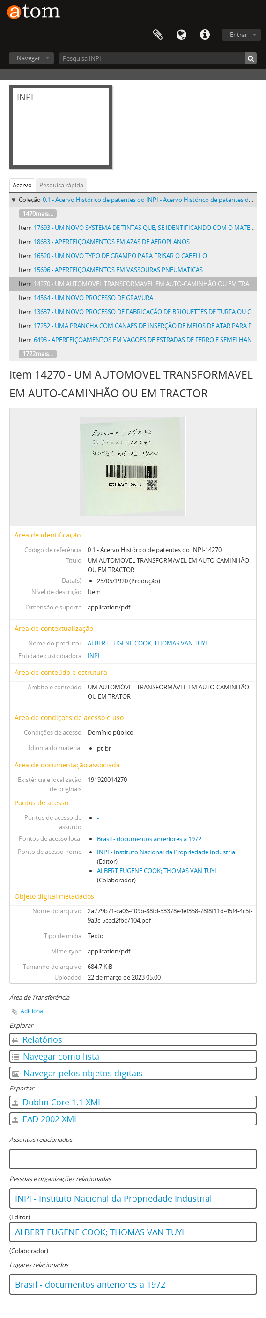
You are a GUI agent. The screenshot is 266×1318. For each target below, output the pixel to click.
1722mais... (37, 354)
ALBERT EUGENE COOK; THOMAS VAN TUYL (148, 643)
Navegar (28, 58)
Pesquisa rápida (61, 185)
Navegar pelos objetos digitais (77, 1073)
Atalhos (204, 35)
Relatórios (37, 1039)
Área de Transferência (158, 35)
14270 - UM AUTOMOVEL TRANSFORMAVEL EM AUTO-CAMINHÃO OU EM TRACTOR (149, 283)
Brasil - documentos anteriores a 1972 (149, 839)
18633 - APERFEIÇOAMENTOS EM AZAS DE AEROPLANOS (112, 241)
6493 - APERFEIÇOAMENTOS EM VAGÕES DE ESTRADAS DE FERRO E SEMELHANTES (148, 340)
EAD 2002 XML (45, 1119)
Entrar (238, 34)
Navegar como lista (55, 1056)
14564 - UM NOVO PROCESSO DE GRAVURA (93, 298)
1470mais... (37, 213)
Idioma (181, 35)
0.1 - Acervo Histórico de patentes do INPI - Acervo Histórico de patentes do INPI (154, 199)
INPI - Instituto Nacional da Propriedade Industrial (166, 852)
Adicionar (33, 1011)
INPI (94, 656)
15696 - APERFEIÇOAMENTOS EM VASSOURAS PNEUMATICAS (118, 269)
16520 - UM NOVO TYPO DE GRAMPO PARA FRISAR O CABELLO (120, 255)
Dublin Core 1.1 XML (57, 1102)
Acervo (22, 185)
